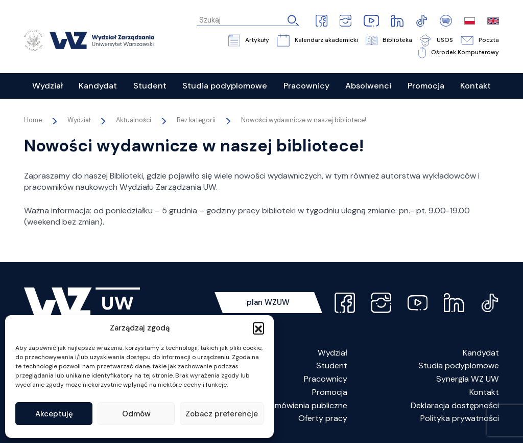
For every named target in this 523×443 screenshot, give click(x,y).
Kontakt (484, 392)
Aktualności (133, 120)
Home (33, 120)
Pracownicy (325, 378)
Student (331, 365)
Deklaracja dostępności (455, 405)
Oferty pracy (322, 418)
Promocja (329, 392)
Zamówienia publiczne (306, 405)
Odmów (136, 414)
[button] (258, 328)
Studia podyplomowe (458, 365)
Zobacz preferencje (221, 414)
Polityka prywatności (459, 418)
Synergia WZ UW (467, 378)
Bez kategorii (196, 120)
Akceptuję (54, 414)
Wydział (332, 352)
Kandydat (481, 352)
